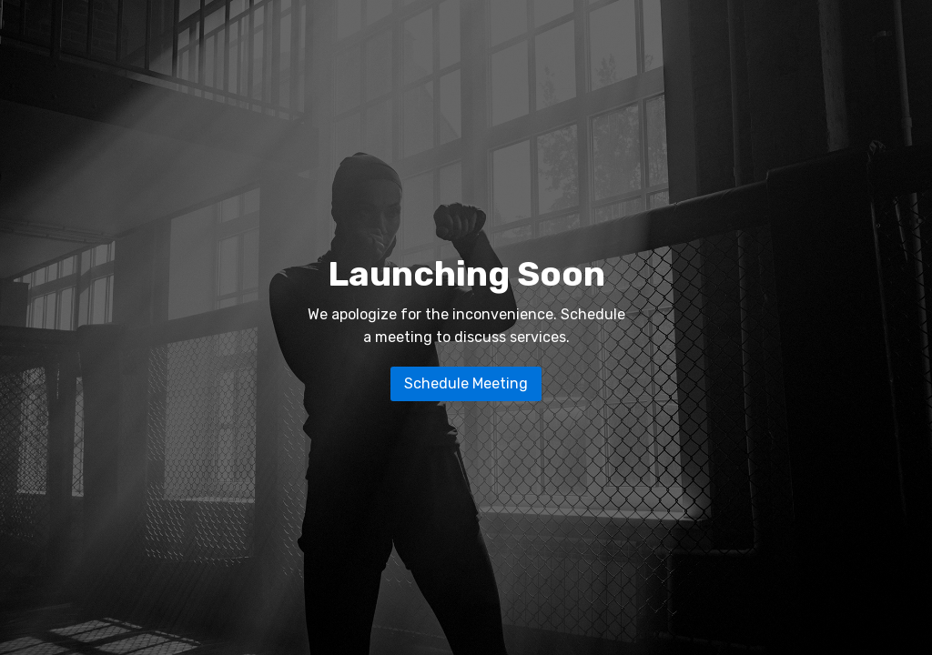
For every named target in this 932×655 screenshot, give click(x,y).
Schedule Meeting (466, 383)
